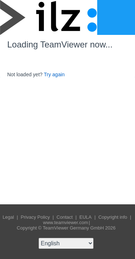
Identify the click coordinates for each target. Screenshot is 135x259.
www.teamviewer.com (65, 222)
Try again (54, 74)
